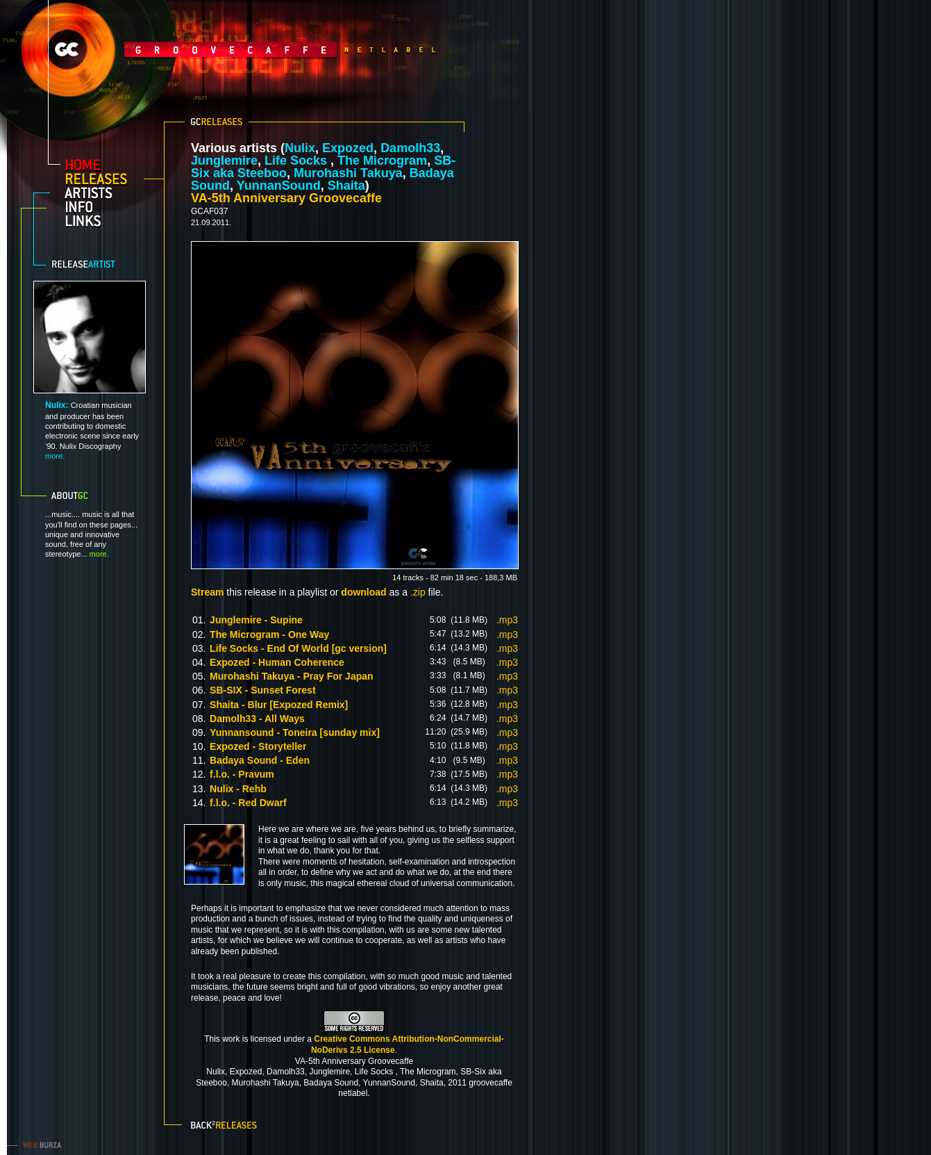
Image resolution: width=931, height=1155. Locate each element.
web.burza (38, 1144)
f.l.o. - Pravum (242, 774)
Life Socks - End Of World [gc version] (298, 648)
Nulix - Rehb (238, 788)
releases (101, 179)
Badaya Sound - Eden (260, 760)
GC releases (217, 121)
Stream (207, 592)
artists (101, 192)
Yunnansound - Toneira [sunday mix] (295, 732)
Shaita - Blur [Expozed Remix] (279, 704)
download (363, 592)
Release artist (93, 264)
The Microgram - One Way (269, 634)
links (101, 220)
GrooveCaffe (194, 49)
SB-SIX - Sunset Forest (262, 690)
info (101, 206)
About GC (87, 495)
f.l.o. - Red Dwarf (248, 802)
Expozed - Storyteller (258, 746)
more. (55, 456)
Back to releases (225, 1123)
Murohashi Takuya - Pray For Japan (291, 676)
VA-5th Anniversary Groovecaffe (286, 198)
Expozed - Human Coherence (277, 662)
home (101, 165)
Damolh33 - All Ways (257, 718)
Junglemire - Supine (256, 619)
